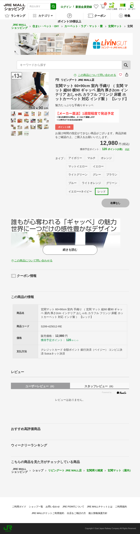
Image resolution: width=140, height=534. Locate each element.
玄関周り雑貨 (94, 470)
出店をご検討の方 (76, 513)
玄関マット (115, 26)
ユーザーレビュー (40, 386)
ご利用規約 (121, 506)
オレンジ (106, 157)
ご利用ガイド (19, 506)
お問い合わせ (53, 506)
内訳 (127, 149)
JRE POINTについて (73, 506)
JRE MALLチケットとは (99, 506)
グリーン (111, 182)
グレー (97, 174)
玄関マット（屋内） (120, 470)
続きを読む (70, 249)
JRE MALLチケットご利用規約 (48, 513)
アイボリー (75, 157)
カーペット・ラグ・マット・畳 (83, 26)
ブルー (72, 182)
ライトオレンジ (91, 182)
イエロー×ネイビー (80, 191)
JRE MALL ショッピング (19, 26)
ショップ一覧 (36, 506)
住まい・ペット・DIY (46, 26)
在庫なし (115, 203)
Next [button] (37, 90)
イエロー (98, 166)
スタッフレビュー (99, 386)
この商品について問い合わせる (97, 74)
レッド (102, 191)
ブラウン (111, 174)
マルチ (91, 157)
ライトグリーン (78, 174)
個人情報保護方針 (97, 513)
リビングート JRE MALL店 (65, 470)
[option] (30, 91)
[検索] (126, 65)
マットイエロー (78, 166)
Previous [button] (22, 90)
